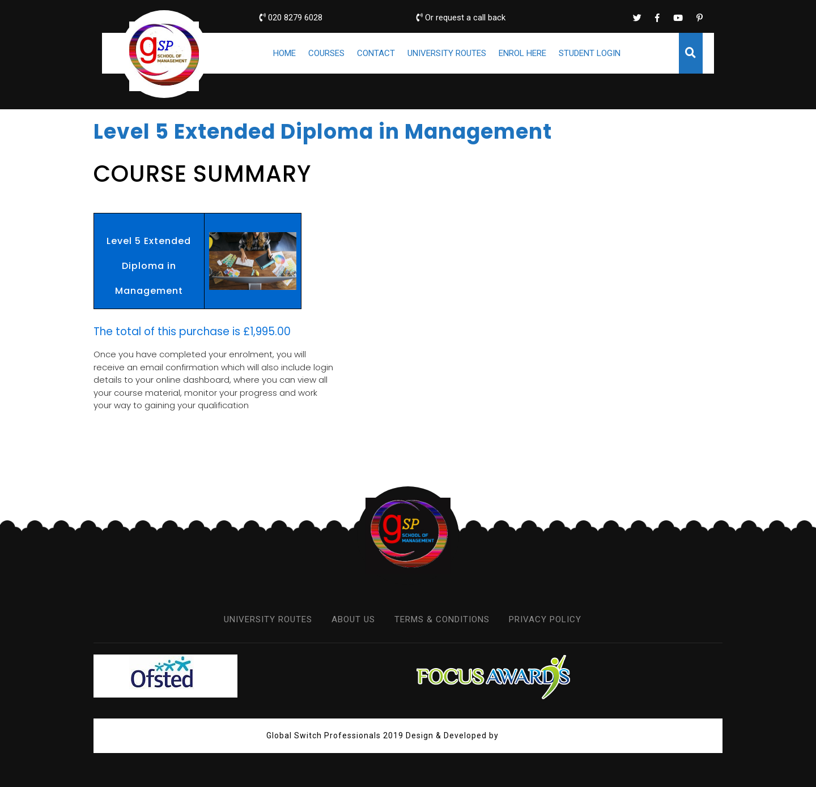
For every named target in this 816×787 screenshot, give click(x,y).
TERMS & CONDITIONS (442, 619)
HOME (284, 53)
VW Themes (524, 735)
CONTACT (376, 53)
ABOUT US (353, 619)
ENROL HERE (522, 53)
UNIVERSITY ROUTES (446, 53)
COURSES (326, 53)
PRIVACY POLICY (545, 619)
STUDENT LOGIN (589, 53)
